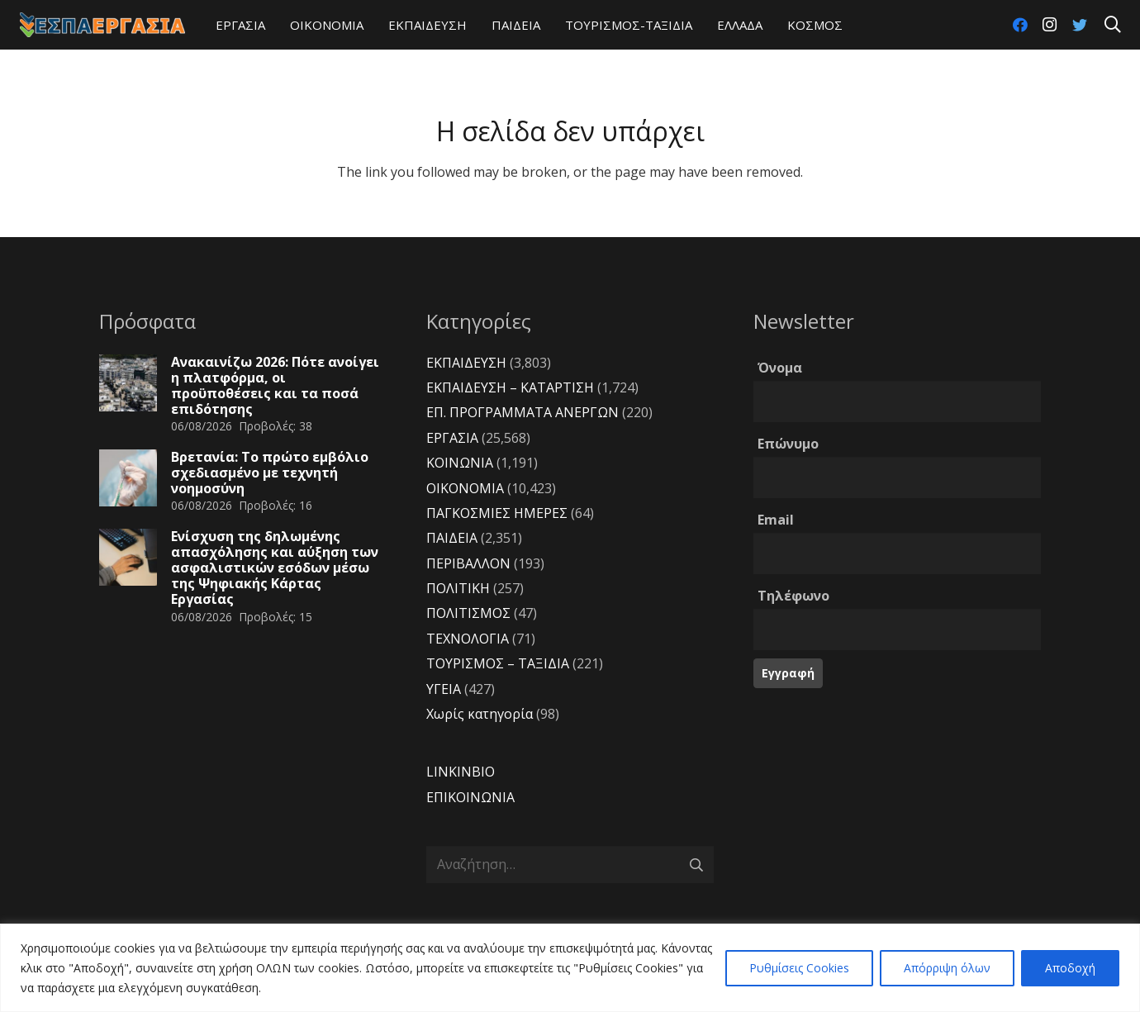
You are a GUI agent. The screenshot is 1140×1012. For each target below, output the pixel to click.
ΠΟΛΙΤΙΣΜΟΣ (468, 613)
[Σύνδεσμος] (102, 24)
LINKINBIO (460, 772)
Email (776, 520)
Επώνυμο (788, 444)
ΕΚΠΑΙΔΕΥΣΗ (466, 363)
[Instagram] (1050, 25)
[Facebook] (1020, 25)
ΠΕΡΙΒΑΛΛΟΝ (468, 563)
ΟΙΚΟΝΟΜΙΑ (465, 488)
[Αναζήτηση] (1113, 25)
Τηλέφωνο (793, 596)
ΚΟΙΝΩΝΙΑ (459, 463)
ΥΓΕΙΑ (443, 689)
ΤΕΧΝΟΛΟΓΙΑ (467, 639)
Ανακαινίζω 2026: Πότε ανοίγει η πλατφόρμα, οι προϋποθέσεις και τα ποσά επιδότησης (275, 386)
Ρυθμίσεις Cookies (799, 968)
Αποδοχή (1070, 968)
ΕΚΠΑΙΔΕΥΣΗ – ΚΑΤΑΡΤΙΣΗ (510, 387)
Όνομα (780, 368)
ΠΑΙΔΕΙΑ (451, 538)
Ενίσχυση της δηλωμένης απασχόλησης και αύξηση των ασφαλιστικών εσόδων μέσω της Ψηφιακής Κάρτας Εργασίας (274, 568)
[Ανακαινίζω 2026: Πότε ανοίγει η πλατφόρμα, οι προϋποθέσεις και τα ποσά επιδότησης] (128, 383)
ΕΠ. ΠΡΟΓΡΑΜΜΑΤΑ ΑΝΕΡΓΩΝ (522, 412)
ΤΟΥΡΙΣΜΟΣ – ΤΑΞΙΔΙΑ (497, 663)
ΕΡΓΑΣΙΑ (452, 438)
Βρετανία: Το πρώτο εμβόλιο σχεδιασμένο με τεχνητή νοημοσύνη (269, 472)
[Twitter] (1080, 25)
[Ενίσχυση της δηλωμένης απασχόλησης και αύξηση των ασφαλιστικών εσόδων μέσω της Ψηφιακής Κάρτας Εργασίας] (128, 558)
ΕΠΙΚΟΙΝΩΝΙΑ (470, 797)
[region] (570, 968)
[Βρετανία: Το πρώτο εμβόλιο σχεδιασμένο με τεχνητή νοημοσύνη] (128, 478)
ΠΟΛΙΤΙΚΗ (458, 588)
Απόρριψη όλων (947, 968)
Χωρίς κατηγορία (479, 714)
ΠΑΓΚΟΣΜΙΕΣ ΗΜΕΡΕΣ (497, 513)
